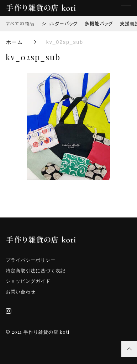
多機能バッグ (99, 23)
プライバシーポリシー (31, 260)
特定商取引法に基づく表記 (35, 270)
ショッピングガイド (28, 281)
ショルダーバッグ (60, 23)
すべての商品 (20, 23)
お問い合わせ (21, 291)
